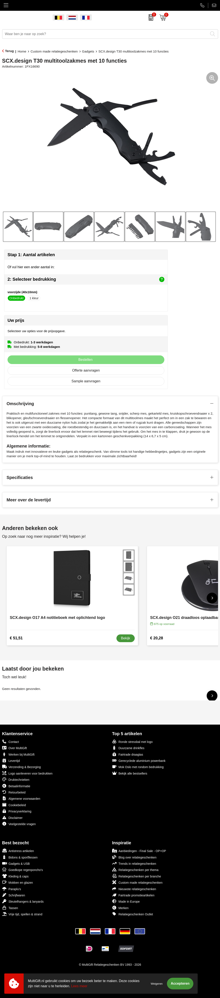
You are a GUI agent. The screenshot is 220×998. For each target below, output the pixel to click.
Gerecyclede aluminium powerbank (139, 760)
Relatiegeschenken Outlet (132, 914)
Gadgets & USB (16, 863)
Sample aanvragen (86, 381)
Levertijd (11, 760)
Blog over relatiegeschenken (134, 857)
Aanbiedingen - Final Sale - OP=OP (139, 851)
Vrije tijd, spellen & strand (22, 914)
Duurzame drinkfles (128, 748)
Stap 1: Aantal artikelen (31, 254)
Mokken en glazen (17, 882)
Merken (120, 908)
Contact (10, 742)
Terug (9, 51)
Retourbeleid (14, 792)
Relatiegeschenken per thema (135, 870)
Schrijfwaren (13, 895)
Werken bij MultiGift (18, 754)
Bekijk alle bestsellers (129, 773)
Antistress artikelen (18, 851)
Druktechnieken (15, 779)
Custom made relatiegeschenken (54, 51)
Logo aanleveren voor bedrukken (27, 773)
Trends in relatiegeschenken (134, 863)
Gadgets (88, 51)
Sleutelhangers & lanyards (23, 901)
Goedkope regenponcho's (22, 870)
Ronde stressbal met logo (132, 741)
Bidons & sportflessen (20, 857)
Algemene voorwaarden (21, 798)
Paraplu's (11, 889)
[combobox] (105, 34)
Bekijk (125, 638)
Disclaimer (12, 817)
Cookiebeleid (14, 805)
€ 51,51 (16, 638)
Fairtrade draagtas (127, 754)
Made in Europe (126, 901)
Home (22, 51)
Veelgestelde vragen (19, 824)
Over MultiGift (14, 748)
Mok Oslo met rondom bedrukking (138, 767)
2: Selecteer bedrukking (86, 279)
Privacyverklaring (17, 811)
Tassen (10, 908)
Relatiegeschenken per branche (136, 876)
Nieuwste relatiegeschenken (134, 889)
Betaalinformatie (16, 786)
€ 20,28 (156, 638)
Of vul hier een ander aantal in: (31, 267)
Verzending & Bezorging (21, 767)
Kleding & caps (15, 876)
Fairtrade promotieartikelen (133, 895)
